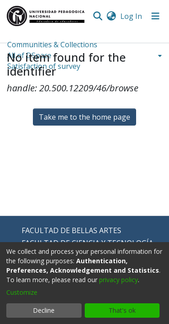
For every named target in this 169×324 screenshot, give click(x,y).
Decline (44, 310)
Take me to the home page (84, 117)
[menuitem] (111, 16)
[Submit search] (97, 16)
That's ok (122, 310)
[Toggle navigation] (155, 16)
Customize (21, 292)
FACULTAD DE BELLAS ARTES (71, 230)
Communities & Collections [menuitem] (52, 45)
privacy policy (118, 279)
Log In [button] (131, 16)
